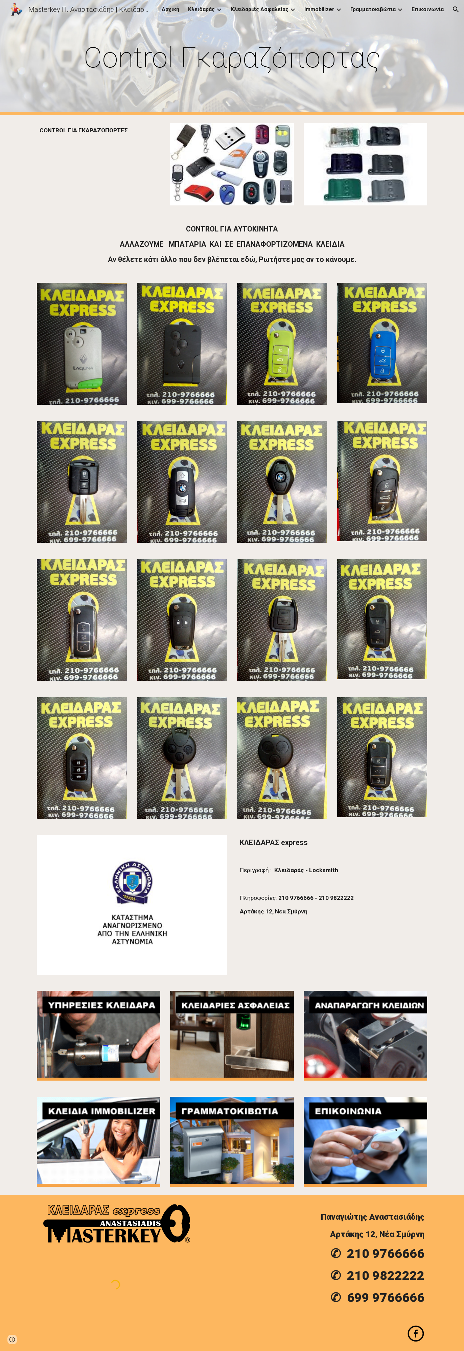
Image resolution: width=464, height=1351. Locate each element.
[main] (232, 57)
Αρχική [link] (170, 9)
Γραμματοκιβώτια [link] (373, 9)
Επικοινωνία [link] (428, 9)
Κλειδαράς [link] (201, 9)
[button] (456, 9)
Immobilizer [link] (319, 9)
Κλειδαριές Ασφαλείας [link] (259, 9)
